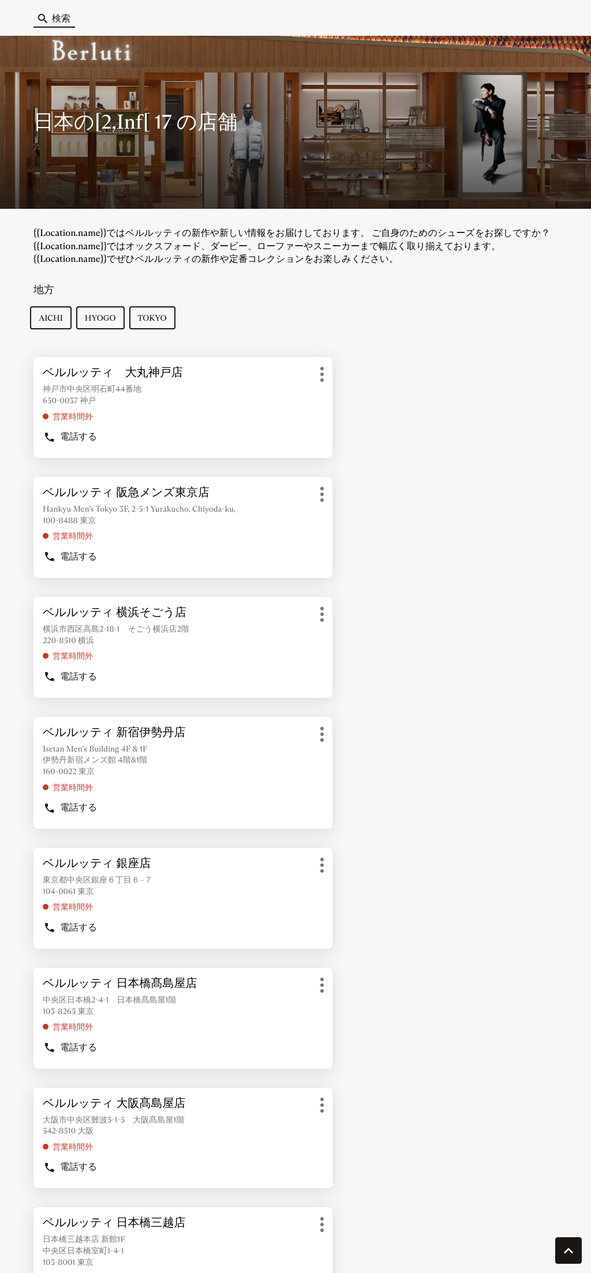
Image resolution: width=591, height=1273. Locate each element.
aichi (54, 321)
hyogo (103, 321)
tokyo (155, 321)
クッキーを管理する (62, 1247)
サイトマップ (320, 1247)
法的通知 (447, 1247)
